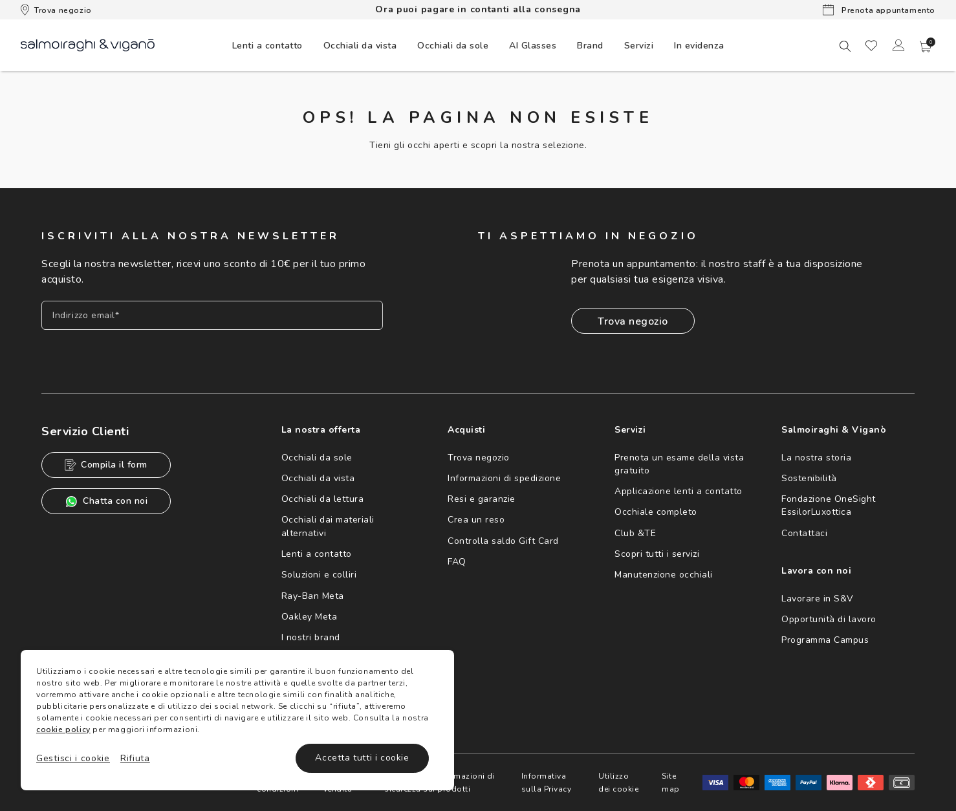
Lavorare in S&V (817, 598)
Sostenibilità (809, 478)
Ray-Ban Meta (312, 596)
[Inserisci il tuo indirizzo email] (212, 315)
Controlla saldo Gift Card (503, 541)
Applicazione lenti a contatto (678, 491)
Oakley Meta (309, 617)
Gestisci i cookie (73, 758)
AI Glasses (532, 45)
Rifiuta (135, 758)
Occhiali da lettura (322, 499)
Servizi (639, 45)
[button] (925, 46)
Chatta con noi (106, 501)
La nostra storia (816, 457)
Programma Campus (825, 640)
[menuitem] (267, 45)
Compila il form (106, 465)
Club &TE (635, 533)
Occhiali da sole (317, 457)
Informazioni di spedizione (504, 478)
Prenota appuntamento (879, 10)
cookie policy (63, 729)
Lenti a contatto (316, 554)
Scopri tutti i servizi (656, 554)
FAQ (457, 562)
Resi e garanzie (482, 499)
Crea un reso (476, 520)
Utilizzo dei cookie (618, 782)
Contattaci (804, 533)
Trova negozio (56, 10)
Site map (671, 782)
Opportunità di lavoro (828, 619)
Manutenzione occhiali (663, 574)
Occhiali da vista (318, 478)
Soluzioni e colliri (319, 574)
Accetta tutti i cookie (362, 758)
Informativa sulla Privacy (546, 782)
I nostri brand (310, 637)
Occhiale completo (655, 512)
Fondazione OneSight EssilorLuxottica (828, 505)
